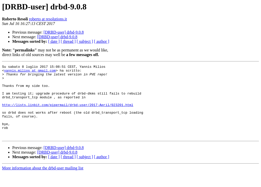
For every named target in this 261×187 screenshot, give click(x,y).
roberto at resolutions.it (48, 19)
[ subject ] (85, 41)
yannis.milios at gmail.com (30, 72)
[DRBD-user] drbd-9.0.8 (64, 32)
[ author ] (101, 41)
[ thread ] (68, 41)
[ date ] (54, 41)
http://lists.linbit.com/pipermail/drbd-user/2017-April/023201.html (67, 113)
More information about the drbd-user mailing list (42, 182)
